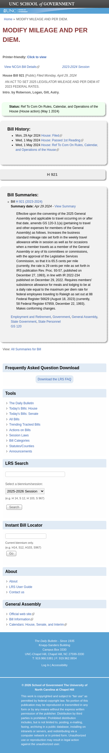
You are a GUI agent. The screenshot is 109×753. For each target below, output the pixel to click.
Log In (45, 665)
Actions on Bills (20, 430)
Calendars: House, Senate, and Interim (38, 624)
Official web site (21, 614)
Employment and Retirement (31, 317)
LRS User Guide (20, 587)
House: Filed (51, 135)
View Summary (65, 206)
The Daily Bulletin (21, 403)
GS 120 (16, 326)
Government (61, 317)
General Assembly (84, 317)
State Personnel (49, 321)
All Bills (14, 419)
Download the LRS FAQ (54, 379)
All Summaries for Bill (26, 349)
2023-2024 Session (75, 67)
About (13, 581)
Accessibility (59, 665)
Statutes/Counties (21, 446)
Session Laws (19, 435)
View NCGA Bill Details (21, 67)
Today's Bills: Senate (23, 414)
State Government (23, 321)
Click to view (36, 57)
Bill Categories (19, 440)
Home (8, 19)
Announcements (20, 451)
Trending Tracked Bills (24, 424)
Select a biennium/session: (24, 484)
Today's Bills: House (23, 408)
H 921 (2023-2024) (29, 201)
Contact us (16, 592)
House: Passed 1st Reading (62, 140)
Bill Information (21, 619)
